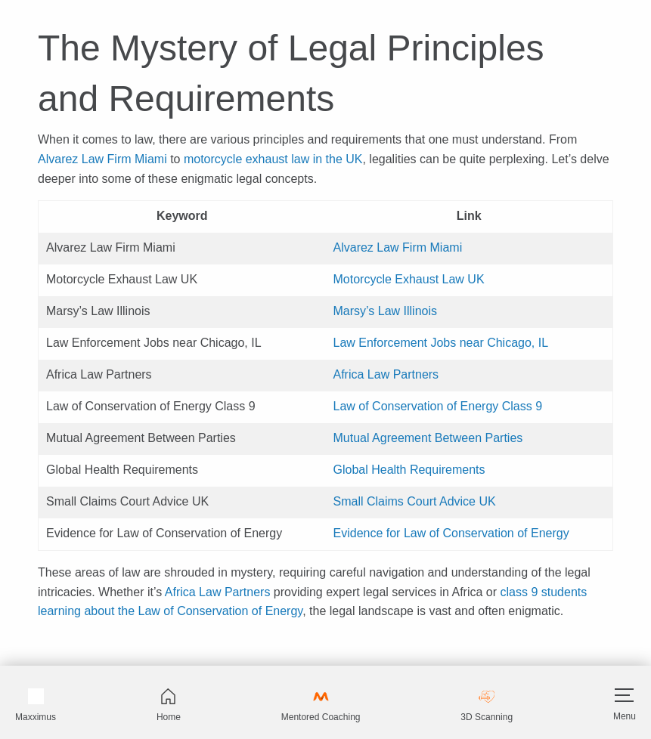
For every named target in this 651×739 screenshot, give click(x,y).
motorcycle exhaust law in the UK (273, 159)
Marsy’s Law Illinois (385, 311)
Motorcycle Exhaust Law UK (409, 279)
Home (169, 705)
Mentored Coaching (321, 705)
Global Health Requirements (409, 469)
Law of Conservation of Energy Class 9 (438, 406)
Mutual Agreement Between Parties (428, 437)
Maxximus (35, 705)
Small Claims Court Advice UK (414, 501)
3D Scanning (486, 705)
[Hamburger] (624, 695)
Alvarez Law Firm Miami (102, 159)
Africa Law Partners (386, 374)
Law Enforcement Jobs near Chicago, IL (441, 342)
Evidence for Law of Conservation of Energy (451, 533)
